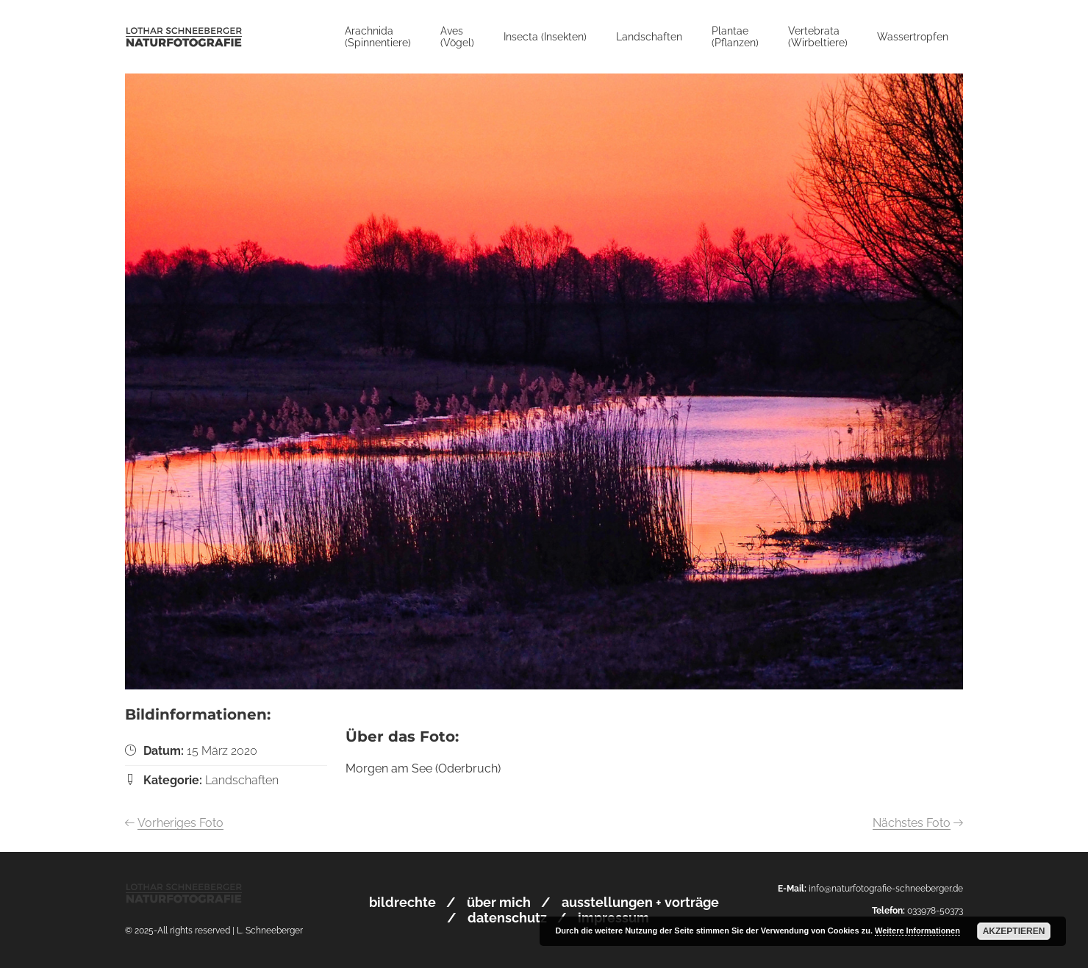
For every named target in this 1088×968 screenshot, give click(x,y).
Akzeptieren (1014, 931)
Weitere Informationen (917, 930)
